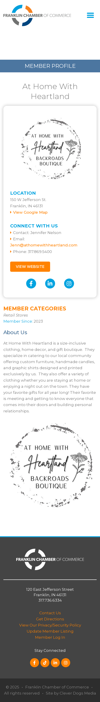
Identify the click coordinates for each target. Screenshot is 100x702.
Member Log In (50, 637)
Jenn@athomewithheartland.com (43, 245)
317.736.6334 (50, 600)
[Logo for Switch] (37, 15)
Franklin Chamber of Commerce (57, 687)
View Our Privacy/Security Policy (50, 625)
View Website (30, 267)
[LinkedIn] (50, 283)
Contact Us (50, 613)
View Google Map (30, 212)
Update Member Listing (50, 631)
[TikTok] (44, 662)
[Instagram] (69, 283)
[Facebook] (31, 283)
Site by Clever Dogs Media (71, 693)
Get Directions (50, 619)
